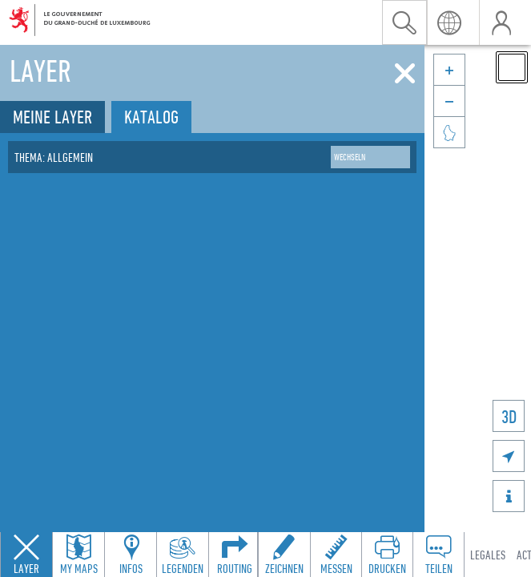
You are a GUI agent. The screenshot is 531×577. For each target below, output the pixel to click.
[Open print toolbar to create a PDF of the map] (386, 554)
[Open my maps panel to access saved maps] (78, 554)
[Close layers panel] (26, 554)
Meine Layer (52, 116)
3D (509, 416)
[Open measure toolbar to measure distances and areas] (335, 554)
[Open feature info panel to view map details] (130, 554)
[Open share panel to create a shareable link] (438, 554)
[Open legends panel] (182, 554)
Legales (487, 554)
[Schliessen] (405, 74)
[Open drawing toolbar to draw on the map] (284, 554)
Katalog (151, 116)
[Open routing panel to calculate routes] (234, 554)
